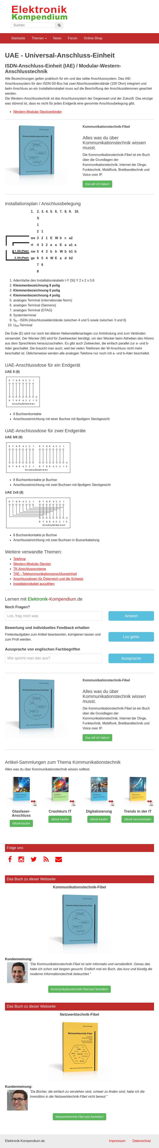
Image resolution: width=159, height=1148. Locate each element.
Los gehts (131, 637)
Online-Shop (93, 38)
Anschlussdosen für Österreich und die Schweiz (48, 579)
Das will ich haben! (97, 184)
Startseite (18, 38)
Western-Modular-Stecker (32, 564)
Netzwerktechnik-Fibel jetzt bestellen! (79, 1116)
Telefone (19, 559)
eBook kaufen (21, 823)
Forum (72, 38)
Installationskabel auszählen (34, 583)
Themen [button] (39, 38)
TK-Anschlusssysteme (29, 569)
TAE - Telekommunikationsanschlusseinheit (45, 574)
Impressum (117, 1141)
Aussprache (131, 658)
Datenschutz (141, 1141)
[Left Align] (59, 25)
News (57, 38)
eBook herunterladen (137, 819)
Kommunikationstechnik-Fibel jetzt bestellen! (79, 989)
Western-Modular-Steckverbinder (37, 111)
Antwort (131, 616)
